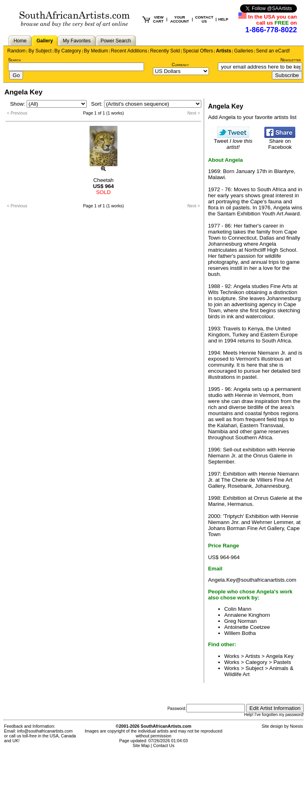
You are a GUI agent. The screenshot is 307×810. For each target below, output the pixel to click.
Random (16, 51)
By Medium (96, 51)
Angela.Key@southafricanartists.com (252, 580)
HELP (223, 19)
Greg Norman (240, 621)
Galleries (243, 51)
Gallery (44, 41)
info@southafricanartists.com (45, 731)
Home (20, 41)
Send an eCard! (273, 51)
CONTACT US (204, 19)
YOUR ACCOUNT (179, 19)
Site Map (141, 745)
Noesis (296, 726)
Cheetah (103, 180)
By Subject (39, 51)
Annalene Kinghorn (247, 615)
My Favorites (77, 41)
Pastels (282, 662)
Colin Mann (237, 609)
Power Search (115, 41)
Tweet (233, 141)
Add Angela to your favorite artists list (252, 117)
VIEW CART (158, 19)
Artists (223, 51)
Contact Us (164, 745)
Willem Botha (240, 633)
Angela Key (279, 656)
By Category (67, 51)
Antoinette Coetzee (247, 627)
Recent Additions (129, 51)
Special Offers (198, 51)
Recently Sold (165, 51)
